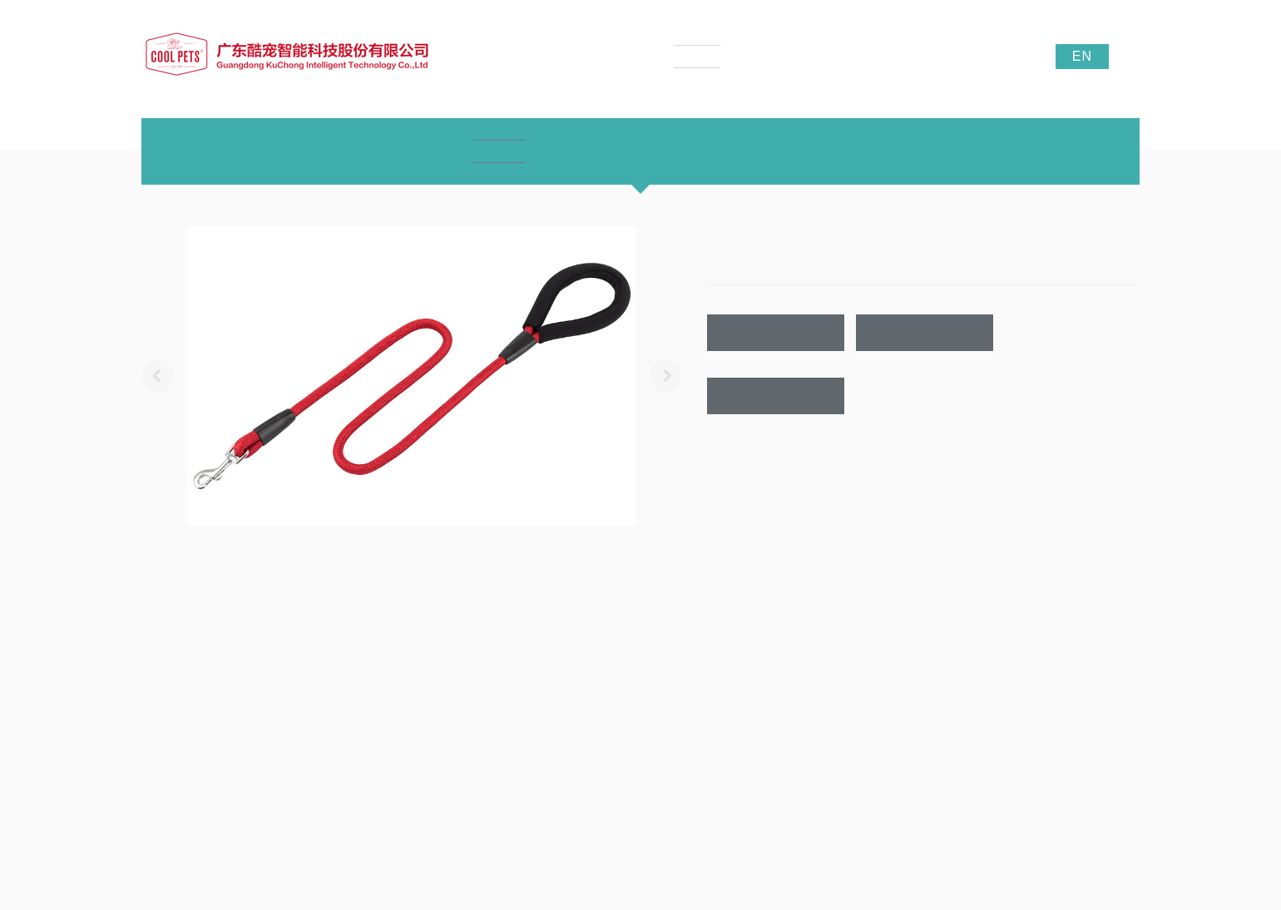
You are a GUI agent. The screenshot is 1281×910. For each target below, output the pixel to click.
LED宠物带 (348, 756)
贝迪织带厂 (1098, 823)
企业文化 (161, 706)
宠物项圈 (344, 706)
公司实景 (161, 756)
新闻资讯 (530, 648)
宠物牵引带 (349, 731)
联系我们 (776, 396)
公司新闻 (527, 681)
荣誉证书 (161, 731)
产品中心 (347, 648)
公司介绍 (161, 681)
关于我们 (164, 648)
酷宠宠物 (1044, 823)
